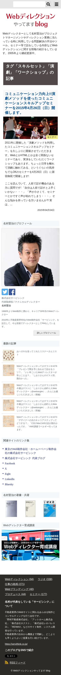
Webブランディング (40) (19, 589)
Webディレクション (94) (19, 579)
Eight (8, 473)
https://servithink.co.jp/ (16, 644)
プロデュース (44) (15, 594)
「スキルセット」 (30, 66)
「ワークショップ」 (32, 72)
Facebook (10, 463)
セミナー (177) (38, 594)
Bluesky (9, 484)
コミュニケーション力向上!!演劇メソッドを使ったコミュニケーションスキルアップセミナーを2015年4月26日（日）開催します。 (30, 103)
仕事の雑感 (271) (15, 584)
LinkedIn (9, 479)
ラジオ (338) (45, 579)
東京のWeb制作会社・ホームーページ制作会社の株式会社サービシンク (30, 450)
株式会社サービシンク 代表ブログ (25, 458)
